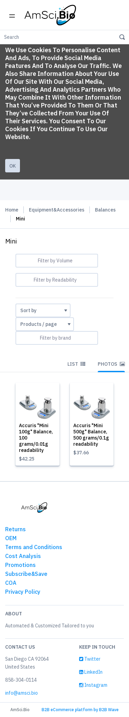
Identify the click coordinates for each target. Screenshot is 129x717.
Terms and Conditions (33, 547)
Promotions (20, 564)
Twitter (89, 659)
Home (11, 210)
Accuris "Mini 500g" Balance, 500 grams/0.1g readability (91, 434)
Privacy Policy (22, 591)
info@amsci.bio (21, 693)
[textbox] (56, 260)
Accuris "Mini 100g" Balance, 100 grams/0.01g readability (36, 437)
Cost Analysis (23, 556)
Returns (15, 529)
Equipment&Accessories (56, 210)
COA (11, 582)
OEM (11, 538)
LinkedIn (91, 672)
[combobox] (56, 261)
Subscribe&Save (26, 573)
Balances (105, 210)
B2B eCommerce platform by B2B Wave (80, 709)
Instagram (93, 685)
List (76, 364)
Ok (12, 166)
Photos (111, 364)
